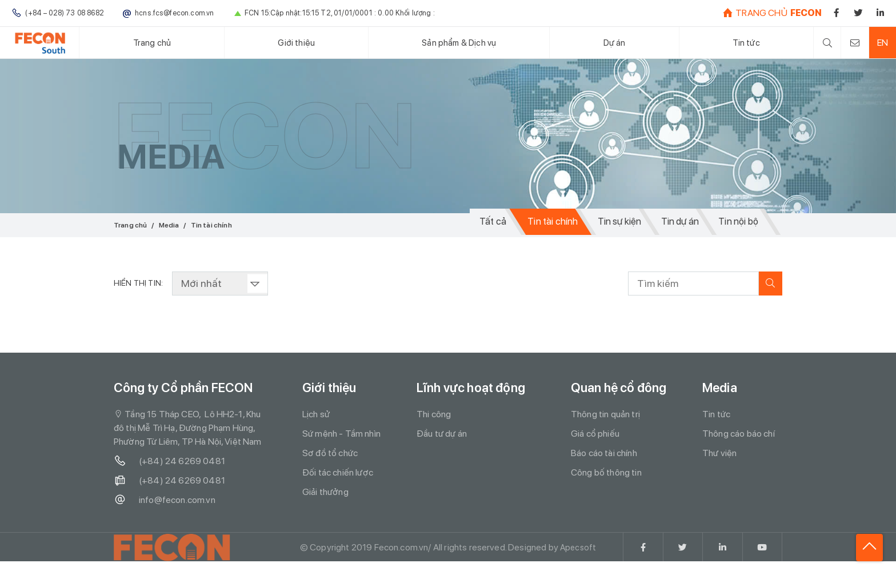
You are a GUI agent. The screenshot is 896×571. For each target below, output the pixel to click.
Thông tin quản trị (605, 414)
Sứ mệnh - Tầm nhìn (341, 433)
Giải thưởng (325, 491)
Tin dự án (666, 223)
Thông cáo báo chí (738, 433)
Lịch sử (316, 414)
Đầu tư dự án (442, 433)
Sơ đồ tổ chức (330, 453)
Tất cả (451, 223)
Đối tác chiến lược (337, 472)
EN (879, 42)
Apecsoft (578, 556)
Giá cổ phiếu (595, 433)
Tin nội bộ (734, 223)
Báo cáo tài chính (604, 453)
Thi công (434, 414)
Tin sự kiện (595, 223)
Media (169, 225)
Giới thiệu (291, 43)
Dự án (602, 43)
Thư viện (719, 453)
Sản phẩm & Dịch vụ (450, 43)
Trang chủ (150, 43)
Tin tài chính (518, 223)
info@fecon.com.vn (164, 500)
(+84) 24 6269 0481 (169, 461)
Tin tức (731, 43)
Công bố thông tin (606, 472)
